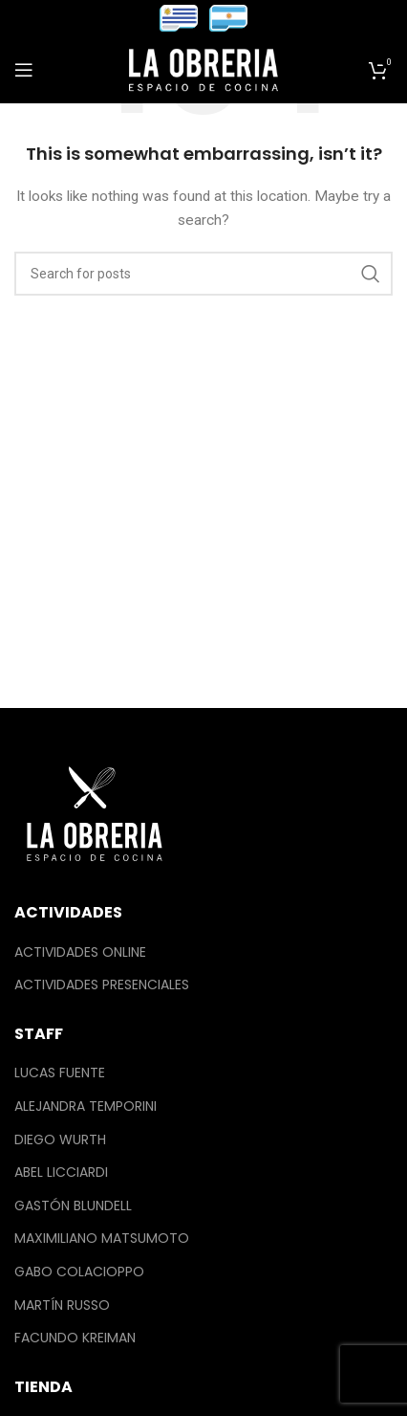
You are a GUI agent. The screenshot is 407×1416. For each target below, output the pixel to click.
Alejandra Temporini (85, 1106)
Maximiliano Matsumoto (101, 1238)
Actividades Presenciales (101, 985)
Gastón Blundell (73, 1206)
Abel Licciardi (61, 1172)
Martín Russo (62, 1305)
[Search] (203, 274)
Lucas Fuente (59, 1073)
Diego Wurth (60, 1140)
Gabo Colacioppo (79, 1272)
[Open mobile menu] (24, 70)
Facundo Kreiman (75, 1338)
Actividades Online (80, 952)
